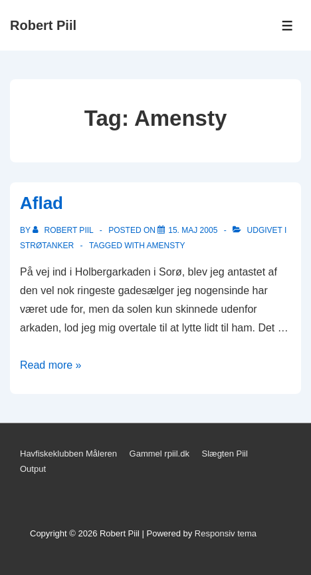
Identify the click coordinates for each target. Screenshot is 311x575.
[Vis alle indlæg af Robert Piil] (64, 230)
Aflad (41, 203)
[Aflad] (192, 230)
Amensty (166, 245)
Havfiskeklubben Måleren (68, 454)
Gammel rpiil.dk (159, 454)
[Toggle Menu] (287, 26)
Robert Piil (43, 25)
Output (33, 469)
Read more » (51, 365)
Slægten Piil (225, 454)
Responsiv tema (226, 533)
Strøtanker (47, 245)
